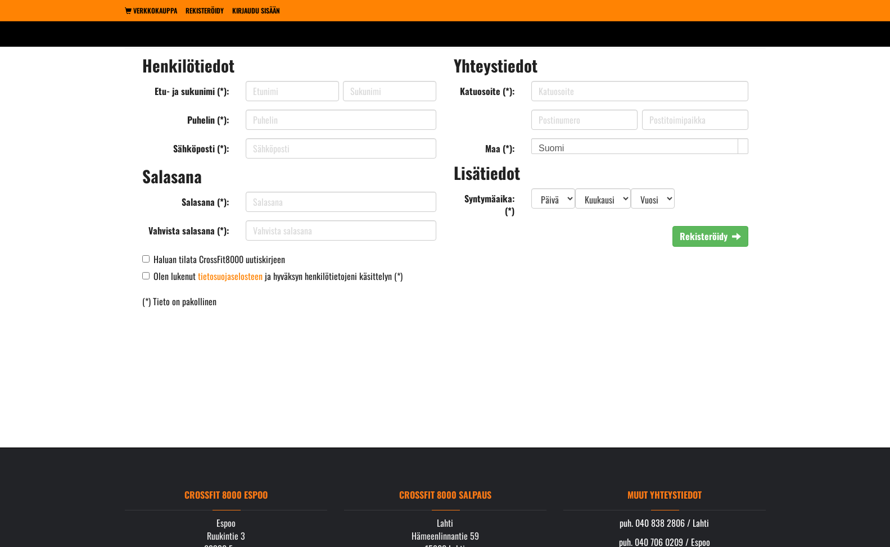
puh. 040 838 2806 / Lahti (664, 523)
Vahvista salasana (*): (188, 230)
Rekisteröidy (205, 10)
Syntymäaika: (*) (489, 205)
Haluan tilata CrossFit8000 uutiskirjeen (219, 259)
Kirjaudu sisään (256, 10)
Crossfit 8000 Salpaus (445, 494)
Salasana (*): (205, 202)
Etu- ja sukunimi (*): (192, 91)
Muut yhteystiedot (664, 494)
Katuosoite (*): (487, 91)
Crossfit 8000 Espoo (226, 494)
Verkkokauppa (151, 10)
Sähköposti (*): (201, 148)
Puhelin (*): (208, 119)
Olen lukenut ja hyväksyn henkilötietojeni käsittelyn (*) (278, 276)
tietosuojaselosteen (230, 276)
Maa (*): (499, 148)
